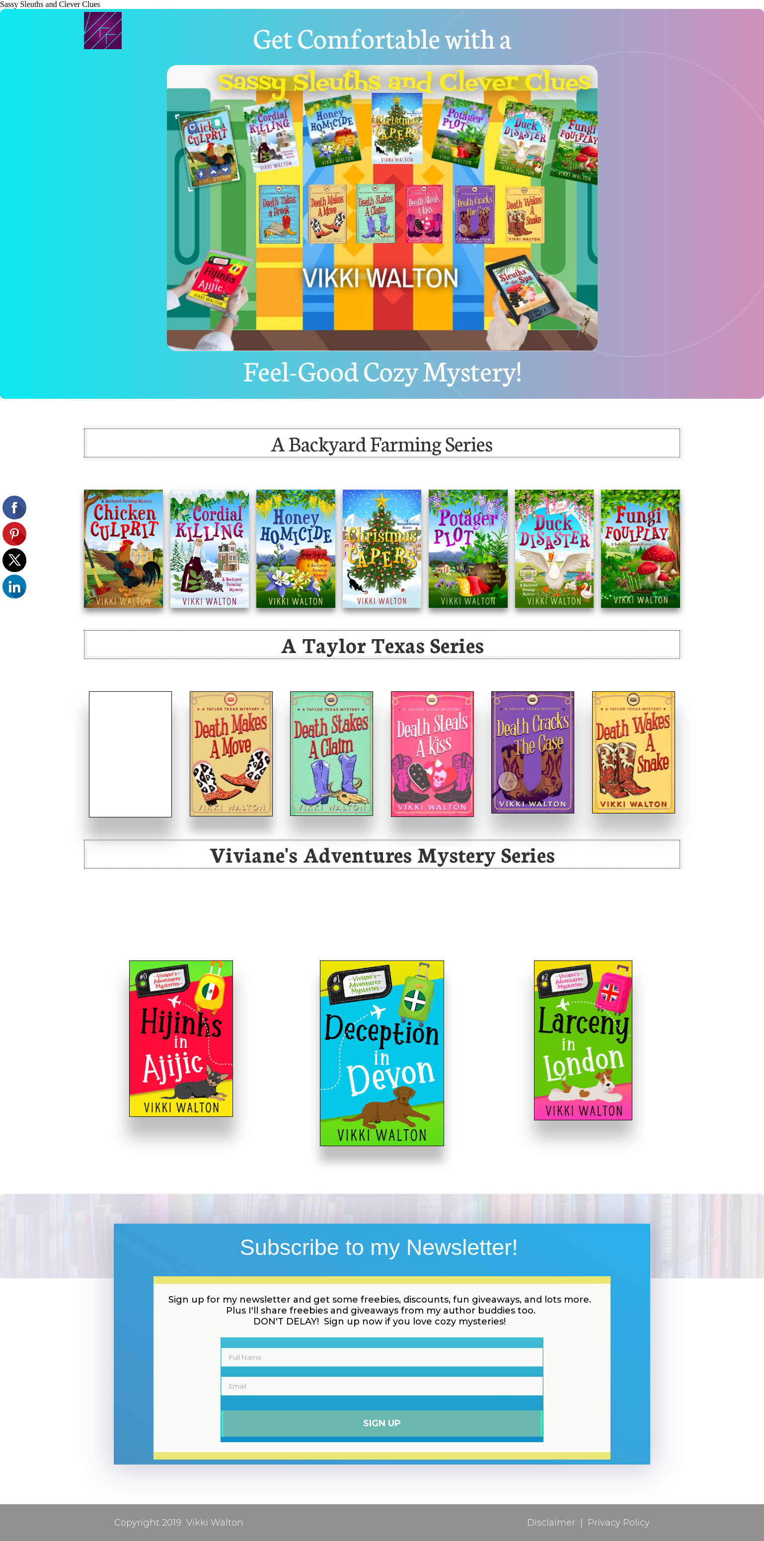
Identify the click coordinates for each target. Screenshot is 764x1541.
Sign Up (382, 1422)
